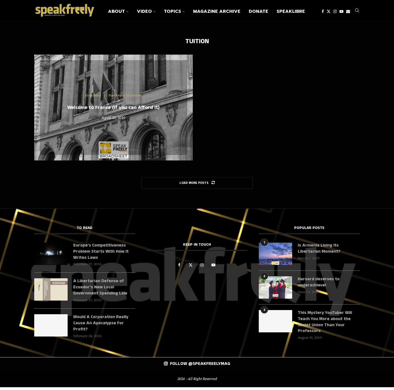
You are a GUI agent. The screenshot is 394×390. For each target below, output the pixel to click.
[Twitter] (329, 11)
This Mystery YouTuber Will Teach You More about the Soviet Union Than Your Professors (325, 324)
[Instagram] (335, 11)
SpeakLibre (291, 11)
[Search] (357, 11)
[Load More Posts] (197, 185)
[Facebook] (323, 11)
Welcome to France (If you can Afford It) (113, 109)
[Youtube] (341, 11)
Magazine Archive (216, 11)
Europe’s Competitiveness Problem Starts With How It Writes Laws (101, 254)
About (116, 11)
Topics (172, 11)
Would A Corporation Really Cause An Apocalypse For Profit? (101, 326)
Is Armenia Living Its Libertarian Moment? (319, 251)
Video (144, 11)
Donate (258, 11)
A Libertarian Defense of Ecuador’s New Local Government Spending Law (101, 290)
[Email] (348, 11)
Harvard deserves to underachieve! (318, 285)
